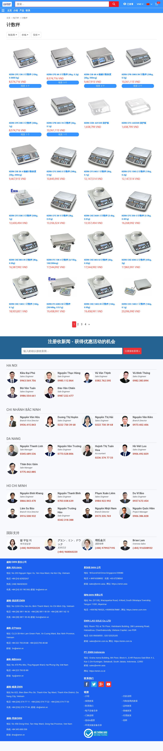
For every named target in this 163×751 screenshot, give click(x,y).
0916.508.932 (28, 514)
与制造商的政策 (130, 699)
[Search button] (114, 4)
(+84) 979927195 (105, 546)
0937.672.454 (140, 499)
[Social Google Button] (101, 682)
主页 (9, 10)
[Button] (3, 10)
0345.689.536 (28, 451)
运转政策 (126, 704)
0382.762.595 (103, 378)
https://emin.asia (119, 582)
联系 (28, 10)
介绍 (15, 10)
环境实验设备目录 (93, 723)
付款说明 (126, 694)
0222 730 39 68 (67, 422)
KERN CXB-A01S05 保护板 (97, 122)
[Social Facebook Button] (87, 682)
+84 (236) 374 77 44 (21, 705)
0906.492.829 (140, 451)
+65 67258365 (116, 576)
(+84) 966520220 (19, 582)
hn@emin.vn (41, 587)
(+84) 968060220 (67, 549)
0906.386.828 (140, 514)
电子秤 (16, 18)
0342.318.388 (65, 518)
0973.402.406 (140, 422)
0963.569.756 (28, 378)
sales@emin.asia (97, 582)
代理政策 (126, 713)
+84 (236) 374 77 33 (60, 700)
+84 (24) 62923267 (20, 576)
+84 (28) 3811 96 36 (21, 609)
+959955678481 (112, 608)
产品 (22, 10)
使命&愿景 (90, 718)
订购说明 (89, 713)
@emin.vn (19, 674)
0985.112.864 (65, 378)
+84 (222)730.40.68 (38, 641)
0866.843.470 (28, 499)
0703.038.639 (65, 499)
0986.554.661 (28, 393)
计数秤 (24, 18)
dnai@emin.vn (18, 733)
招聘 (124, 718)
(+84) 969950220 (30, 546)
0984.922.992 (103, 499)
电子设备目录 (91, 708)
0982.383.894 (140, 378)
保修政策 (126, 708)
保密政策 (89, 699)
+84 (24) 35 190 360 (21, 587)
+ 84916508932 (96, 576)
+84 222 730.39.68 (20, 641)
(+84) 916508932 (143, 546)
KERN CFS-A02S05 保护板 (135, 122)
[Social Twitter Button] (94, 682)
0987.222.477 (65, 393)
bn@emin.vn (18, 646)
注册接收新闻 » (132, 349)
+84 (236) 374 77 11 (21, 700)
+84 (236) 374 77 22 (40, 700)
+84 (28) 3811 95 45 (21, 615)
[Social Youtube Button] (108, 682)
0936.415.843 (28, 422)
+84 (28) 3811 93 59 (40, 609)
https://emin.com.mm (137, 608)
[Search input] (60, 4)
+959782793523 (97, 608)
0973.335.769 (103, 514)
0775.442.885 (28, 470)
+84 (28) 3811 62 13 (60, 609)
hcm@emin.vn (42, 615)
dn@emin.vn (42, 705)
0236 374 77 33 (104, 455)
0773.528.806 (65, 451)
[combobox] (60, 4)
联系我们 (89, 704)
